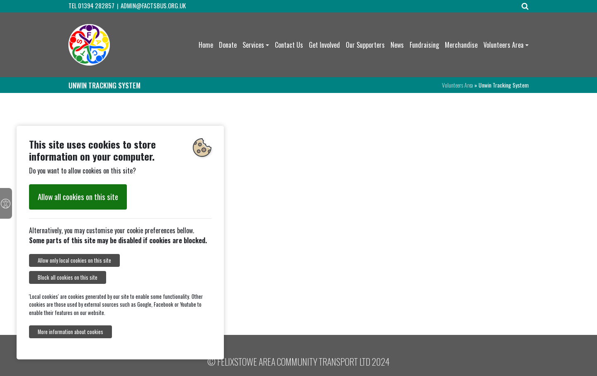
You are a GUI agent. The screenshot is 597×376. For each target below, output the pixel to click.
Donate (228, 45)
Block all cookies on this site (67, 277)
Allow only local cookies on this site (74, 260)
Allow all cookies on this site (78, 196)
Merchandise (461, 45)
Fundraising (424, 45)
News (397, 45)
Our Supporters (365, 45)
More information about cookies (70, 332)
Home (206, 45)
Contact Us (289, 45)
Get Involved (324, 45)
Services (253, 45)
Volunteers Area (503, 45)
